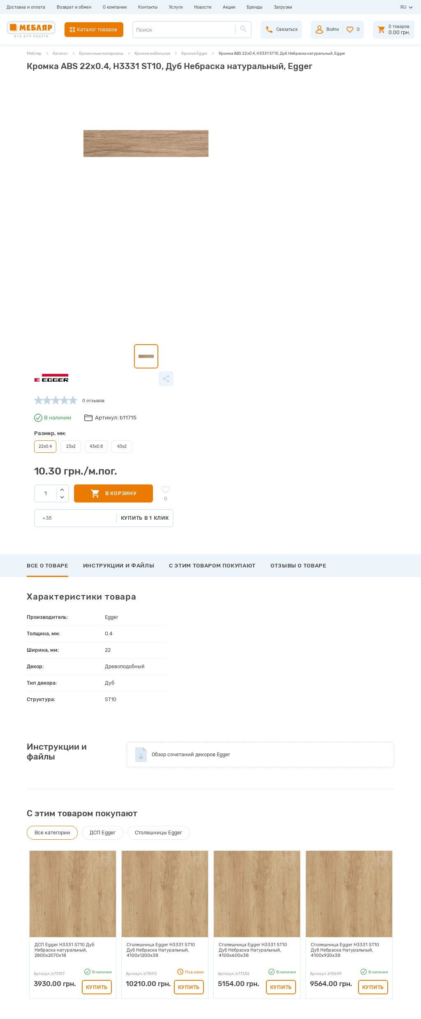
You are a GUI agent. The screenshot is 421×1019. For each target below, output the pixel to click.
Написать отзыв (56, 771)
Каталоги (111, 921)
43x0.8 (218, 158)
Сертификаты (116, 940)
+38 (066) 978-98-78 (355, 936)
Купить (97, 698)
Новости (202, 7)
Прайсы (109, 911)
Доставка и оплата (26, 7)
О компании (115, 7)
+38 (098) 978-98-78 (355, 927)
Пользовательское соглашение (134, 958)
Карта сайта (114, 949)
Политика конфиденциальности (136, 968)
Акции (229, 7)
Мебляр (34, 53)
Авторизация (222, 902)
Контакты (147, 7)
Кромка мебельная (152, 53)
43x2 (243, 158)
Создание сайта (360, 1006)
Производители (118, 902)
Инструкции (115, 930)
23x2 (194, 158)
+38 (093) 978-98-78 (355, 918)
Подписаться (342, 852)
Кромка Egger (194, 53)
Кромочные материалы (101, 53)
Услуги (176, 7)
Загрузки (283, 7)
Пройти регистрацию (232, 911)
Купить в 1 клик (270, 229)
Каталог (60, 53)
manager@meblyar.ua (352, 955)
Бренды (254, 7)
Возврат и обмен (74, 7)
